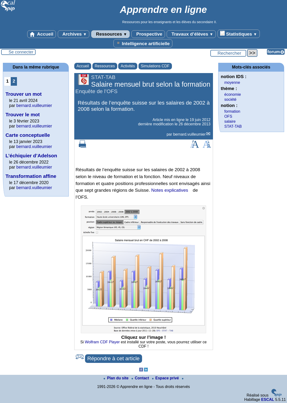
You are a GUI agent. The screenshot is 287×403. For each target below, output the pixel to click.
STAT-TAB (233, 126)
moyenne (232, 82)
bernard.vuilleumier (189, 134)
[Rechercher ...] (228, 53)
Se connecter (21, 52)
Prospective (148, 34)
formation (232, 111)
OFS (228, 116)
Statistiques (238, 34)
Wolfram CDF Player (102, 342)
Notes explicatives (169, 190)
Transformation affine (30, 176)
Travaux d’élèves (191, 34)
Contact (141, 378)
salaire (230, 121)
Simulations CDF (155, 66)
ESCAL (267, 400)
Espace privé (166, 378)
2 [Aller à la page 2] (14, 81)
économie (232, 94)
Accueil (41, 34)
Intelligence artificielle (143, 43)
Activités (128, 66)
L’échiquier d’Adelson (31, 155)
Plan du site (116, 378)
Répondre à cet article (113, 358)
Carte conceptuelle (27, 135)
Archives (73, 34)
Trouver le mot (22, 114)
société (230, 99)
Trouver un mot (23, 94)
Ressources (110, 34)
